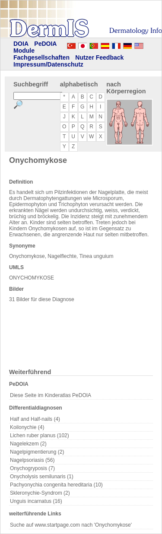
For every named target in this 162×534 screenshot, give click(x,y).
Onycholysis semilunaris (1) (41, 477)
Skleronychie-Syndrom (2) (40, 493)
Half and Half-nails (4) (35, 419)
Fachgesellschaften (41, 57)
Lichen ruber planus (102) (39, 435)
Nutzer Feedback (99, 57)
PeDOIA (45, 43)
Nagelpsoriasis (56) (32, 460)
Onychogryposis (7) (32, 468)
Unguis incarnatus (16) (36, 501)
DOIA (21, 43)
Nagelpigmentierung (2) (37, 452)
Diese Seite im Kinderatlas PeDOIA (50, 395)
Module (24, 50)
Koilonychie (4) (27, 427)
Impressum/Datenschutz (48, 64)
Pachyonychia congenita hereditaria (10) (56, 485)
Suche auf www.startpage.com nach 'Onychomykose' (71, 525)
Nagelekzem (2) (28, 444)
